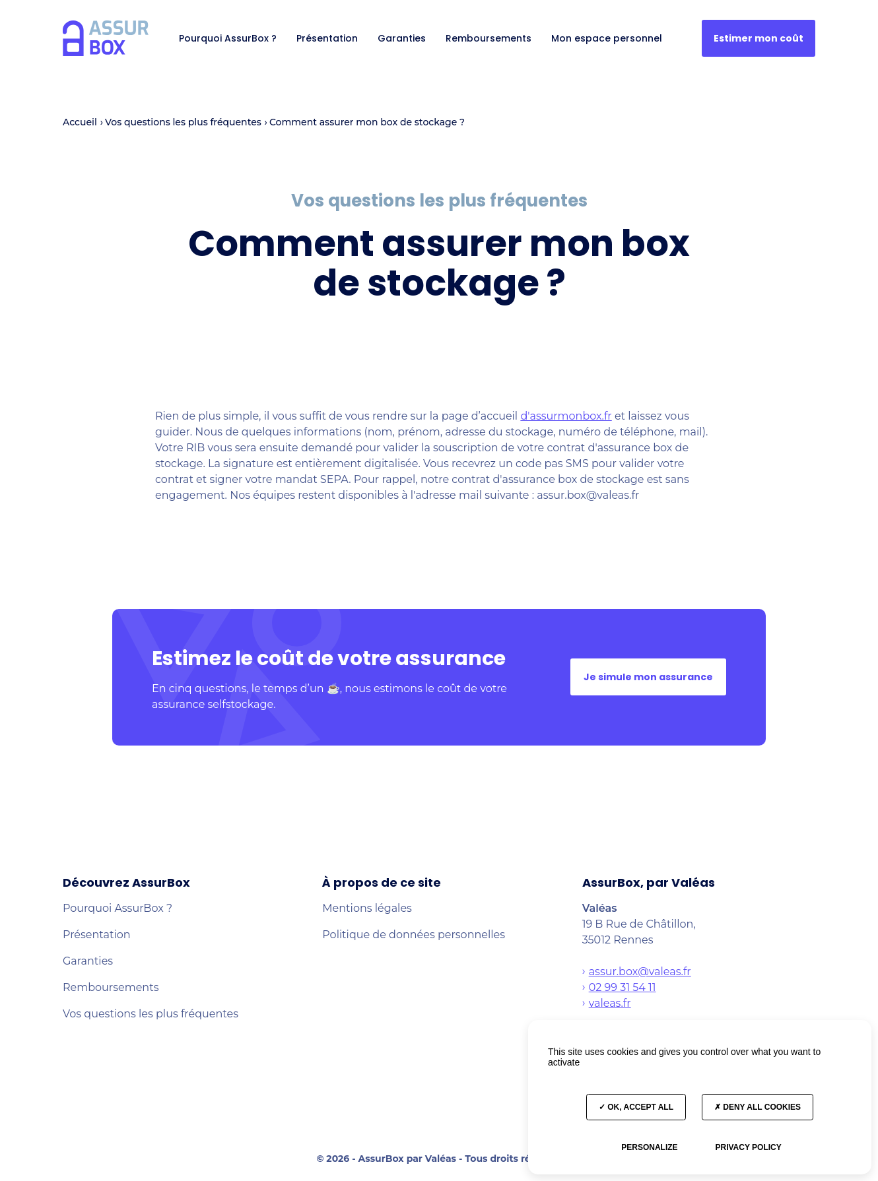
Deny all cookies (757, 1107)
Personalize (649, 1147)
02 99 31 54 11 (622, 987)
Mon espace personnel (606, 38)
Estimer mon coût (758, 38)
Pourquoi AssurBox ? (228, 38)
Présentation (327, 38)
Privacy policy (748, 1147)
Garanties (402, 38)
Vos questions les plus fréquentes (150, 1013)
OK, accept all (636, 1107)
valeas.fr (610, 1003)
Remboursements (488, 38)
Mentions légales (367, 908)
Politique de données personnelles (413, 934)
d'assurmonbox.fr (565, 416)
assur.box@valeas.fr (640, 971)
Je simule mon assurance (648, 677)
